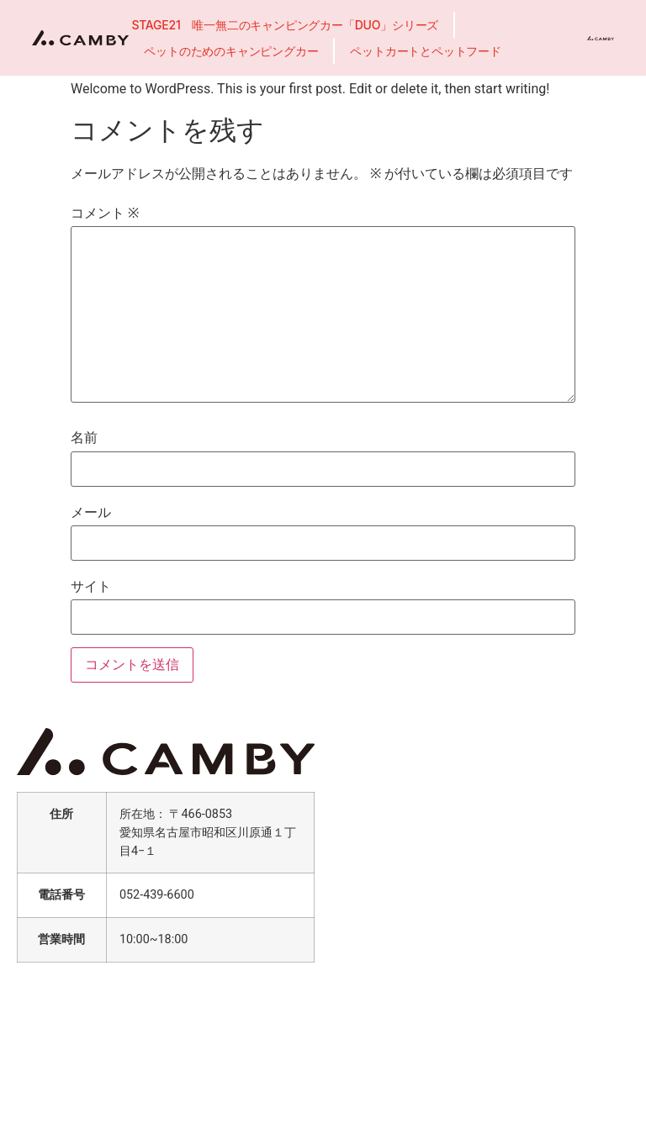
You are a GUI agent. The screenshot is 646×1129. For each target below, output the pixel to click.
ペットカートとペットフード (425, 51)
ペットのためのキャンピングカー (231, 51)
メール (91, 513)
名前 (84, 438)
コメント (105, 213)
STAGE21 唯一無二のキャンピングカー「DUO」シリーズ (284, 25)
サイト (91, 587)
